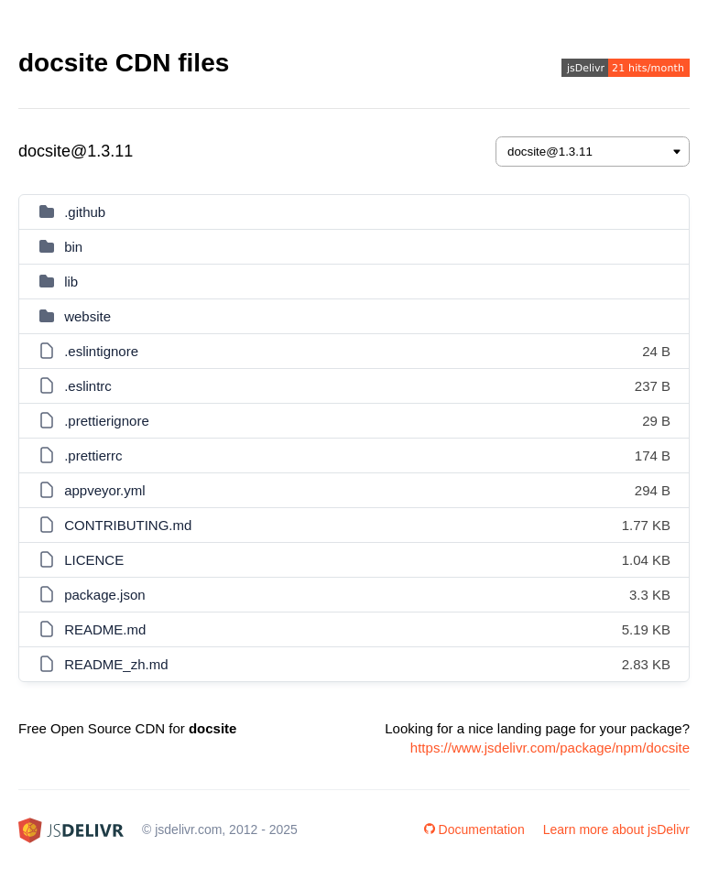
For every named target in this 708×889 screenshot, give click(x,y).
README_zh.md (116, 664)
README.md (105, 629)
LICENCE (94, 560)
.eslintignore (101, 351)
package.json (104, 594)
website (87, 316)
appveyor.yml (104, 490)
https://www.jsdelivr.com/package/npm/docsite (550, 747)
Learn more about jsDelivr (616, 829)
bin (73, 247)
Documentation (474, 829)
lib (71, 281)
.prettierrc (93, 455)
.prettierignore (106, 420)
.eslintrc (88, 386)
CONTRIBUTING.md (127, 525)
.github (84, 212)
